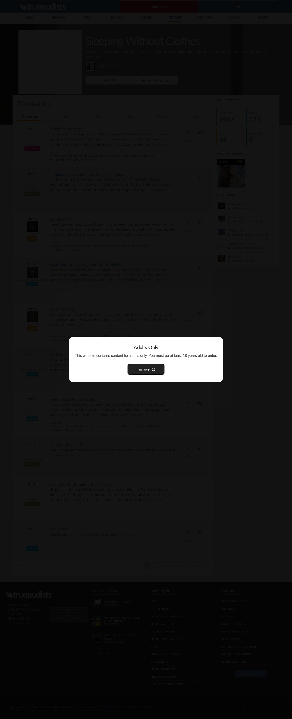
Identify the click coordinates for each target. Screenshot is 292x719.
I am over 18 (146, 369)
